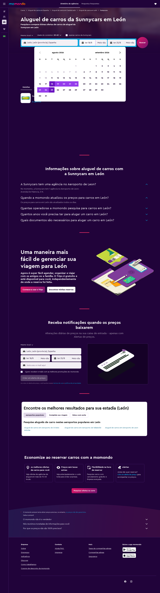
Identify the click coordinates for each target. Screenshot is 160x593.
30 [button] (40, 96)
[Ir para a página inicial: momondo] (17, 3)
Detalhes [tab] (26, 87)
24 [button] (46, 90)
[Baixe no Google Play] (129, 549)
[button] (4, 4)
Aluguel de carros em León (88, 10)
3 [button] (45, 72)
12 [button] (58, 78)
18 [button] (52, 84)
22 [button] (76, 84)
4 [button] (51, 72)
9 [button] (39, 78)
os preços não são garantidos (76, 512)
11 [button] (52, 78)
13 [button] (64, 78)
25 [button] (52, 90)
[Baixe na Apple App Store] (129, 555)
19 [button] (58, 84)
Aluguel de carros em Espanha (38, 10)
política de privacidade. (73, 383)
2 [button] (39, 72)
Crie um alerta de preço (127, 474)
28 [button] (70, 90)
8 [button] (75, 72)
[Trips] (4, 29)
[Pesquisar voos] (4, 11)
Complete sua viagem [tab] (58, 415)
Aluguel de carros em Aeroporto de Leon (121, 428)
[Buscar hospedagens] (4, 16)
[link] (33, 290)
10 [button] (46, 78)
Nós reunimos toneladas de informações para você (85, 523)
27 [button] (64, 90)
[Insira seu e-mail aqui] (53, 365)
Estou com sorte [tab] (79, 415)
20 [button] (64, 84)
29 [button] (76, 90)
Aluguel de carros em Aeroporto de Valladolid (82, 428)
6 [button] (63, 72)
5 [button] (57, 72)
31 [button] (46, 96)
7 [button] (69, 72)
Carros (23, 10)
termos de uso (58, 383)
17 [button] (46, 84)
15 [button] (76, 78)
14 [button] (70, 78)
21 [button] (70, 84)
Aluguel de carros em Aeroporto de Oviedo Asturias (41, 429)
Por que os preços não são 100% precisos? (85, 528)
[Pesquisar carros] (4, 21)
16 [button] (40, 84)
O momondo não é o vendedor (85, 519)
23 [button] (40, 90)
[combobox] (27, 35)
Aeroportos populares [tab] (35, 415)
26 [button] (58, 90)
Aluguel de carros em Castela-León (64, 10)
